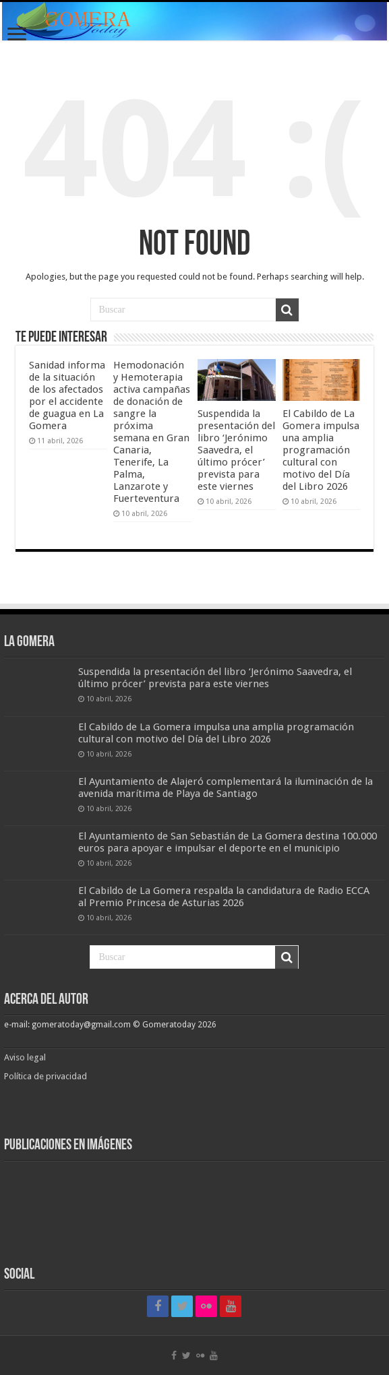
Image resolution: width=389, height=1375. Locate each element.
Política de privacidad (45, 1076)
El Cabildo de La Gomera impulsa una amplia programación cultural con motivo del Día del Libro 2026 (320, 450)
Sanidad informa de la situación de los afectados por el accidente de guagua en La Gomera (67, 395)
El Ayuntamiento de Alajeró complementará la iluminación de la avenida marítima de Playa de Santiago (225, 787)
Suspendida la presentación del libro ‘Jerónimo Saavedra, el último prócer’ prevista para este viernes (236, 450)
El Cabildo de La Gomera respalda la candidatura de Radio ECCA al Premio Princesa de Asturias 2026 (223, 897)
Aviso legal (26, 1057)
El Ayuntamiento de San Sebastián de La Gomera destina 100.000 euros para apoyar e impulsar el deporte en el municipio (227, 842)
